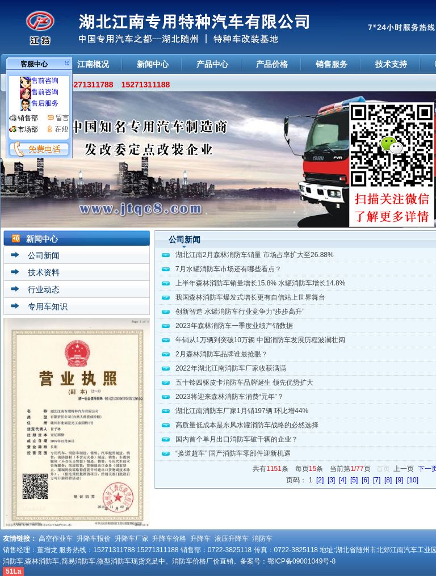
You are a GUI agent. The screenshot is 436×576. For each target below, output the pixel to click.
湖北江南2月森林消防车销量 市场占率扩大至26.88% (254, 255)
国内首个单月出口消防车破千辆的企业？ (236, 439)
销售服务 (331, 64)
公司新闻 (44, 255)
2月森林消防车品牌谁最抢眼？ (221, 354)
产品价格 (272, 64)
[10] (412, 480)
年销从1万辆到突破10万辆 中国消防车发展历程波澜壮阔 (260, 340)
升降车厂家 (132, 539)
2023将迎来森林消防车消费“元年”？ (229, 397)
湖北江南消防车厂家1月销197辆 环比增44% (241, 411)
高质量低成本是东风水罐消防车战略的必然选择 (246, 425)
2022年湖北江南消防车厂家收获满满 (230, 368)
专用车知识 (48, 306)
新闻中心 (153, 64)
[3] (331, 480)
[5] (354, 480)
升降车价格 (169, 539)
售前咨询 (39, 81)
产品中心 (212, 64)
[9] (399, 480)
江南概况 (93, 64)
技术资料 (44, 272)
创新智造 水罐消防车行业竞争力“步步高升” (239, 312)
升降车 (200, 539)
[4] (342, 480)
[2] (320, 480)
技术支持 (391, 64)
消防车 (262, 539)
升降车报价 (94, 539)
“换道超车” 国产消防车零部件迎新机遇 (233, 453)
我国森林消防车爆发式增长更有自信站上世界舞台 (250, 297)
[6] (365, 480)
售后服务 (39, 103)
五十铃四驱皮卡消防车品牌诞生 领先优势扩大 (244, 382)
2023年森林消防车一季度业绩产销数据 (234, 326)
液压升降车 (232, 539)
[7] (376, 480)
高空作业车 (56, 539)
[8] (388, 480)
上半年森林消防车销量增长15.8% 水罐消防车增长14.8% (260, 283)
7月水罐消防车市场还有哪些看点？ (228, 269)
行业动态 (44, 289)
